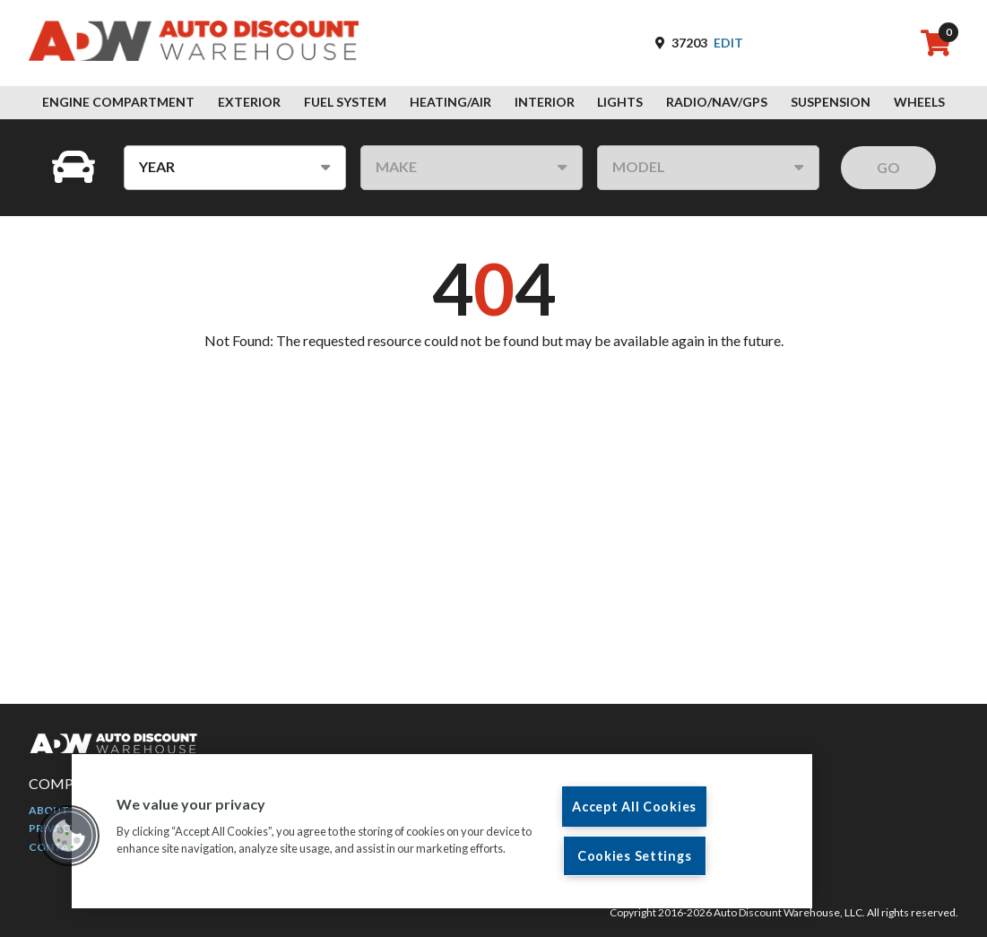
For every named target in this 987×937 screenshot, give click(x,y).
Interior (545, 101)
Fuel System (345, 101)
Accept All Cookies (634, 806)
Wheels (919, 101)
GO (888, 167)
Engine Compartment (118, 101)
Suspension (830, 101)
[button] (69, 835)
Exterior (249, 101)
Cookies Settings (634, 855)
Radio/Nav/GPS (716, 101)
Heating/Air (450, 101)
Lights (620, 101)
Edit (728, 42)
